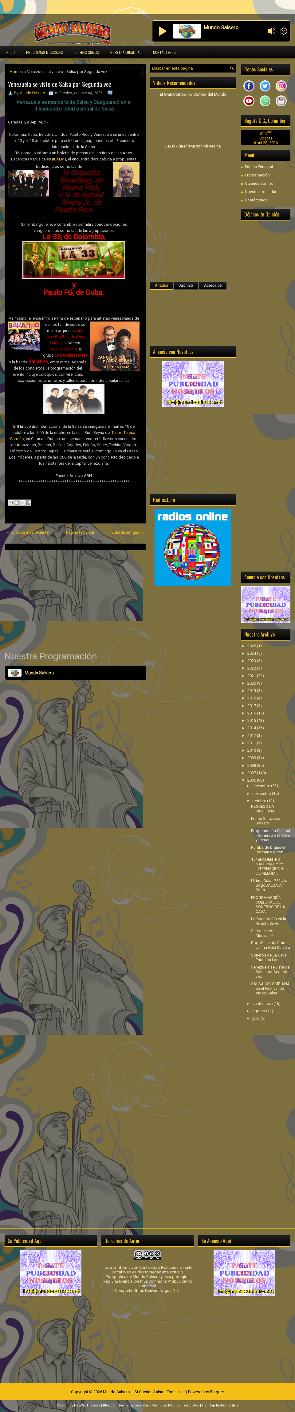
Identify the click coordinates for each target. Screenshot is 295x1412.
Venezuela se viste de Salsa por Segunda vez (59, 84)
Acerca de (213, 285)
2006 (252, 780)
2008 (252, 765)
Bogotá (266, 138)
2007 (252, 773)
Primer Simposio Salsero (265, 820)
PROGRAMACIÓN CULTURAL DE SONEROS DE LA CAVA (268, 904)
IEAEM (59, 159)
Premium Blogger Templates (175, 1405)
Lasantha (141, 1405)
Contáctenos (164, 52)
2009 (252, 757)
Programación (257, 175)
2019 (252, 690)
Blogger (217, 1392)
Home (15, 71)
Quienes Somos (86, 52)
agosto (259, 1011)
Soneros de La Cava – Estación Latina (270, 957)
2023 (252, 660)
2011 (252, 743)
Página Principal (80, 532)
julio (256, 1018)
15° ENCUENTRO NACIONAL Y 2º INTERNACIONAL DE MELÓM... (268, 866)
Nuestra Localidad (126, 52)
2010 (252, 750)
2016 (252, 713)
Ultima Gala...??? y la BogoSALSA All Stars (269, 885)
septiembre (262, 1003)
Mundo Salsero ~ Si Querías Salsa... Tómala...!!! (144, 1392)
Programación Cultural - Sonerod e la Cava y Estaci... (270, 835)
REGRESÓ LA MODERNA (263, 808)
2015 (252, 720)
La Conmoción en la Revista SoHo (268, 921)
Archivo (186, 285)
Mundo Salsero (32, 93)
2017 (252, 705)
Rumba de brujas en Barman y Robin (268, 849)
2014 (252, 728)
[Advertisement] (75, 600)
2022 (252, 668)
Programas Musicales (44, 52)
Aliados (161, 285)
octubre (259, 801)
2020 (252, 683)
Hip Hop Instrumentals (220, 1405)
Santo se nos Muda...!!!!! (262, 933)
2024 (252, 653)
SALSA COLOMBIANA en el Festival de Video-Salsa (270, 988)
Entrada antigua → (128, 532)
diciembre (261, 785)
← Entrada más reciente (27, 532)
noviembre (262, 793)
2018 (252, 698)
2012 (252, 735)
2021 (252, 676)
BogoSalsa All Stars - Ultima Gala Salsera (270, 945)
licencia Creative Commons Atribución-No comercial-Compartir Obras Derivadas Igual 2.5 (154, 1286)
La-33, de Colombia (73, 237)
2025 (252, 646)
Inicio (10, 52)
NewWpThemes (87, 1405)
